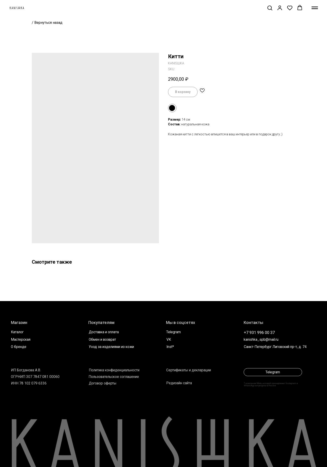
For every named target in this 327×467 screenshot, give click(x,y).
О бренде (18, 347)
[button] (269, 7)
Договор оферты (102, 383)
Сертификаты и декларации (188, 370)
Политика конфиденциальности (114, 370)
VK (168, 340)
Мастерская (20, 340)
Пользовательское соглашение (114, 377)
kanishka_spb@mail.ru (261, 340)
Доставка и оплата (104, 332)
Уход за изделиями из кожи (111, 347)
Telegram (173, 332)
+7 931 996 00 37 (259, 332)
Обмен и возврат (102, 340)
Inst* (170, 347)
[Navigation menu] (315, 8)
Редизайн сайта (179, 383)
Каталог (17, 332)
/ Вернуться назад (47, 22)
